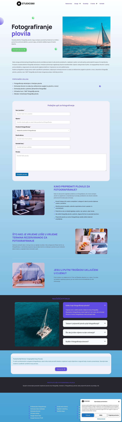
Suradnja (85, 3)
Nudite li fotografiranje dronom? (77, 341)
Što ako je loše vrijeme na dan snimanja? (80, 332)
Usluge (76, 3)
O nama (93, 3)
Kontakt (102, 3)
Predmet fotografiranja (23, 127)
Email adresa (19, 135)
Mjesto (18, 118)
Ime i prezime (20, 110)
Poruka (18, 152)
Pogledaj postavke (113, 415)
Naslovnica (69, 3)
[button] (119, 401)
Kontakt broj (20, 143)
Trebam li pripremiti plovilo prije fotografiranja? (82, 323)
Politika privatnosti (101, 419)
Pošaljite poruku (22, 174)
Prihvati (88, 415)
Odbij (100, 415)
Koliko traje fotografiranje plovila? (78, 305)
